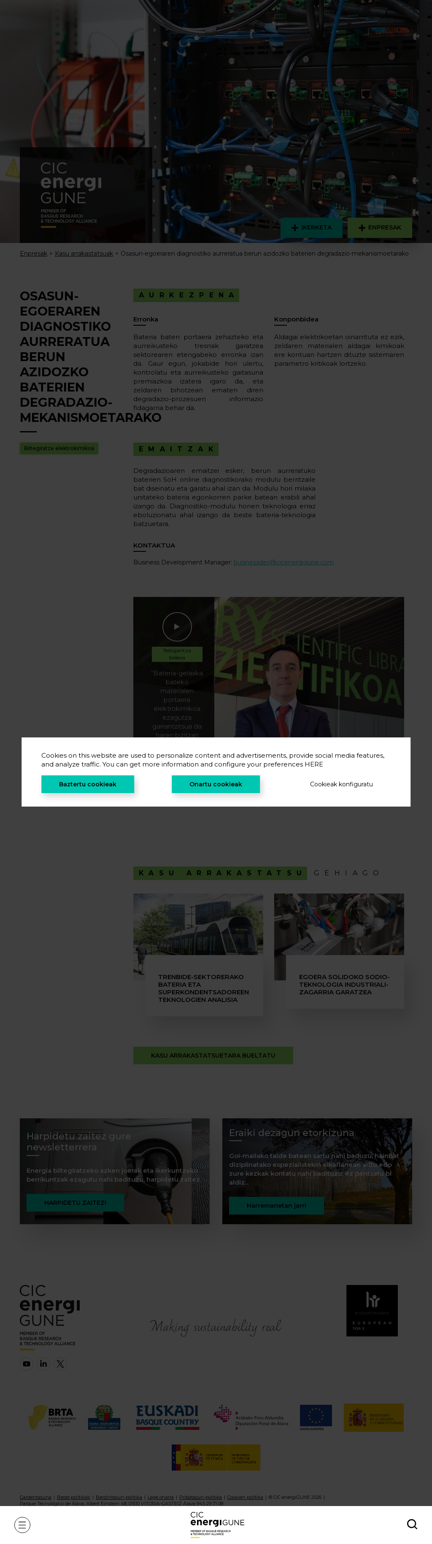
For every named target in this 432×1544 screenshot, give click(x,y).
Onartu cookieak (215, 784)
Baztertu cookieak (87, 784)
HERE (314, 764)
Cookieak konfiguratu (341, 784)
